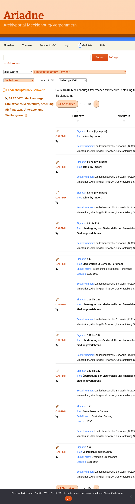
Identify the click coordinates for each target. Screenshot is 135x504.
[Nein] (130, 496)
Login (67, 45)
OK (68, 498)
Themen (27, 45)
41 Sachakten (67, 103)
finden (100, 57)
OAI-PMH (61, 136)
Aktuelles (9, 45)
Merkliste (85, 45)
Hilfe (102, 45)
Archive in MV (48, 45)
